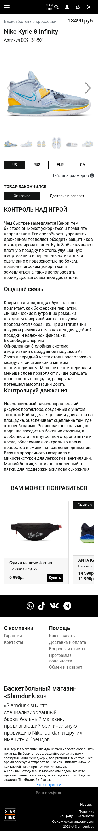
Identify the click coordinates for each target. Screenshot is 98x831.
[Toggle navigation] (7, 7)
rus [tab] (36, 165)
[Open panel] (56, 7)
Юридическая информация (72, 821)
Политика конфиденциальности (77, 814)
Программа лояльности (60, 658)
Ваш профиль (49, 792)
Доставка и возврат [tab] (67, 196)
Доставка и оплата (67, 642)
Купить (55, 578)
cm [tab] (83, 165)
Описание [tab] (22, 196)
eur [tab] (60, 165)
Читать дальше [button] (49, 785)
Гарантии (13, 635)
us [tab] (14, 165)
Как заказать (62, 635)
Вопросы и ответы (67, 648)
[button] (87, 88)
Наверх (86, 804)
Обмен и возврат (65, 667)
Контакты (13, 642)
